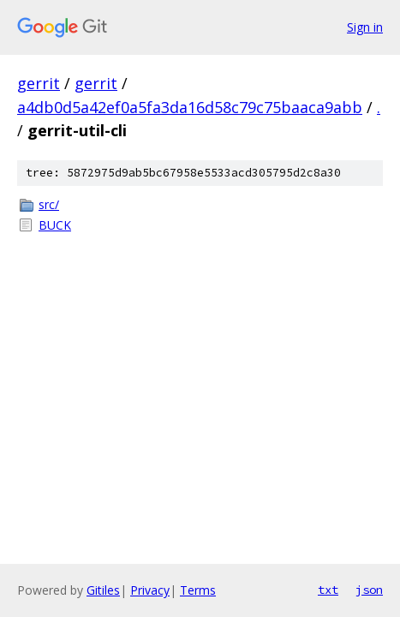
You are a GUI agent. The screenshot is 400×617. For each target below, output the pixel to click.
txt (328, 589)
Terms (198, 590)
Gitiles (103, 590)
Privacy (150, 590)
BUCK (55, 225)
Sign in (365, 27)
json (369, 589)
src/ (49, 204)
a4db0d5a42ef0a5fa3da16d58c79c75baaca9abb (189, 107)
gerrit (38, 83)
